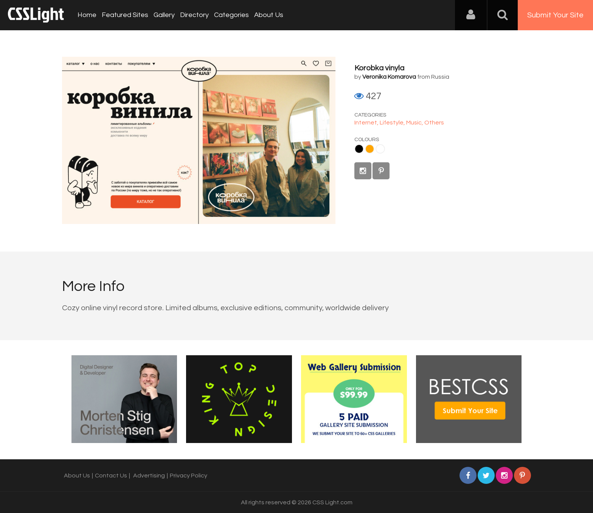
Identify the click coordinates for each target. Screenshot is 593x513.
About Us (268, 15)
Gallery (164, 15)
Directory (194, 15)
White (380, 149)
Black (359, 149)
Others (434, 123)
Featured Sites (125, 15)
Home (87, 15)
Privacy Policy (188, 476)
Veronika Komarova (389, 77)
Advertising (149, 476)
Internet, (367, 123)
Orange (369, 149)
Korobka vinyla (379, 68)
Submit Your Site (555, 15)
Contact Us (111, 476)
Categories (231, 15)
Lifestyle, (393, 123)
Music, (415, 123)
